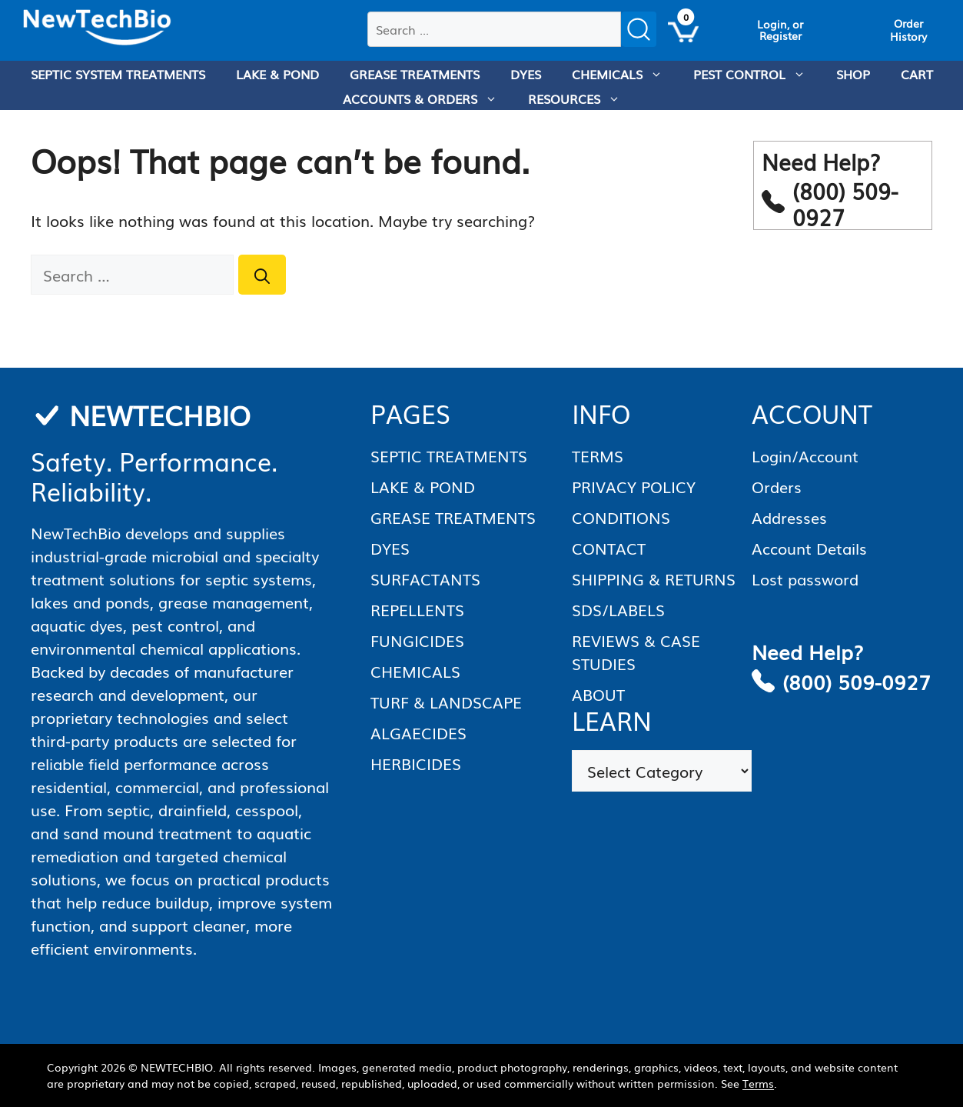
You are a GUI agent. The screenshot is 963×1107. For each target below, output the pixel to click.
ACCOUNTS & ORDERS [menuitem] (428, 98)
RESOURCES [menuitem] (582, 98)
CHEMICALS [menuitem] (625, 73)
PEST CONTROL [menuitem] (757, 73)
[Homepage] (97, 27)
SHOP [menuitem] (853, 74)
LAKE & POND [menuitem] (277, 74)
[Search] (262, 275)
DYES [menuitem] (525, 74)
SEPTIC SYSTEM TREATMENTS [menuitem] (118, 74)
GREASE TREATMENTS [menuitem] (415, 74)
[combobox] (494, 29)
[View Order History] (908, 30)
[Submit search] (638, 29)
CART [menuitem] (917, 74)
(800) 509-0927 (856, 681)
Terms (758, 1083)
